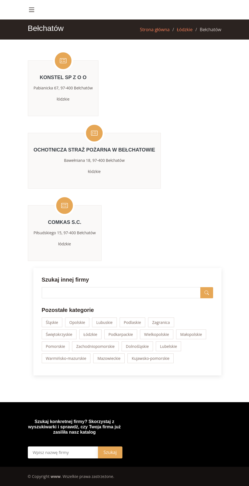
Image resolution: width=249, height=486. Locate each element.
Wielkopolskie (156, 334)
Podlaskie (132, 322)
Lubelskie (168, 346)
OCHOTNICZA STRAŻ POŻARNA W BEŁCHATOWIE (94, 150)
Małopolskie (191, 334)
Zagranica (161, 322)
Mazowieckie (108, 358)
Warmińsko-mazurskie (66, 358)
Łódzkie (185, 29)
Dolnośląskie (137, 346)
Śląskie (52, 322)
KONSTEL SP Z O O (63, 77)
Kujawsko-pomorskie (150, 358)
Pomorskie (55, 346)
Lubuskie (104, 322)
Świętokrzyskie (59, 334)
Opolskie (77, 322)
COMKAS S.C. (64, 222)
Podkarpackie (121, 334)
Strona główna (155, 29)
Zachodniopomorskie (95, 346)
